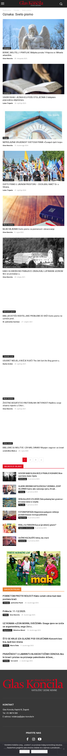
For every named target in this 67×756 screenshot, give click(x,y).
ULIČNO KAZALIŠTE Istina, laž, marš (33, 538)
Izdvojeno (6, 48)
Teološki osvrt (8, 180)
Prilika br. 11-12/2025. (14, 611)
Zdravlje (6, 603)
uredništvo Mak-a (10, 451)
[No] (63, 749)
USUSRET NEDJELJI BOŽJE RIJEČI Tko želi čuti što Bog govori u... (31, 360)
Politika (6, 661)
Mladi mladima (8, 225)
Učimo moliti (7, 443)
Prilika (5, 615)
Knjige (5, 138)
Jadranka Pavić (17, 603)
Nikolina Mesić (19, 630)
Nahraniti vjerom (9, 312)
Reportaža (22, 518)
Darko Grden (8, 364)
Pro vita (21, 505)
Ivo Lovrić (14, 661)
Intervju (21, 492)
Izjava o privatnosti (39, 751)
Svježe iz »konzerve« (26, 528)
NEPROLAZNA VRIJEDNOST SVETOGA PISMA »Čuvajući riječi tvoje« (33, 142)
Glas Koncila (8, 58)
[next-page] (41, 460)
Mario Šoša (14, 645)
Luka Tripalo (8, 103)
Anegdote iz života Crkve (11, 267)
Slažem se (24, 751)
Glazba (5, 645)
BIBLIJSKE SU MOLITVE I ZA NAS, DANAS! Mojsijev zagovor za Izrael (33, 447)
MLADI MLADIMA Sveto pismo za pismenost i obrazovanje (28, 229)
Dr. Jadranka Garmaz (11, 322)
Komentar (22, 541)
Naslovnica (7, 10)
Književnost (7, 630)
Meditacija (22, 479)
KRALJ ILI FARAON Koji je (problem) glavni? (37, 525)
